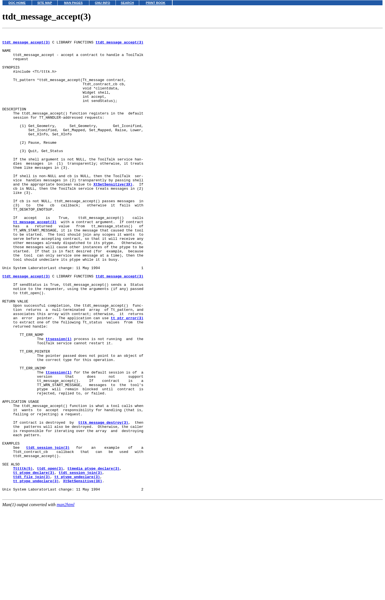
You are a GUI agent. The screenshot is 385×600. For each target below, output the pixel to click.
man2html (66, 597)
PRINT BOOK (155, 2)
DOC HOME (17, 2)
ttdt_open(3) (50, 555)
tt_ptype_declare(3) (33, 561)
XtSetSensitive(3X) (113, 215)
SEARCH (127, 2)
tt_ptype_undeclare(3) (77, 566)
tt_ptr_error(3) (127, 375)
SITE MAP (44, 2)
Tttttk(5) (23, 555)
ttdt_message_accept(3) (26, 44)
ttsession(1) (59, 400)
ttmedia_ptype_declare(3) (93, 555)
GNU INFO (102, 2)
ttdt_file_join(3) (31, 566)
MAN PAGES (73, 2)
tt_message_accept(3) (35, 260)
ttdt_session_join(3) (48, 530)
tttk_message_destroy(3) (103, 500)
